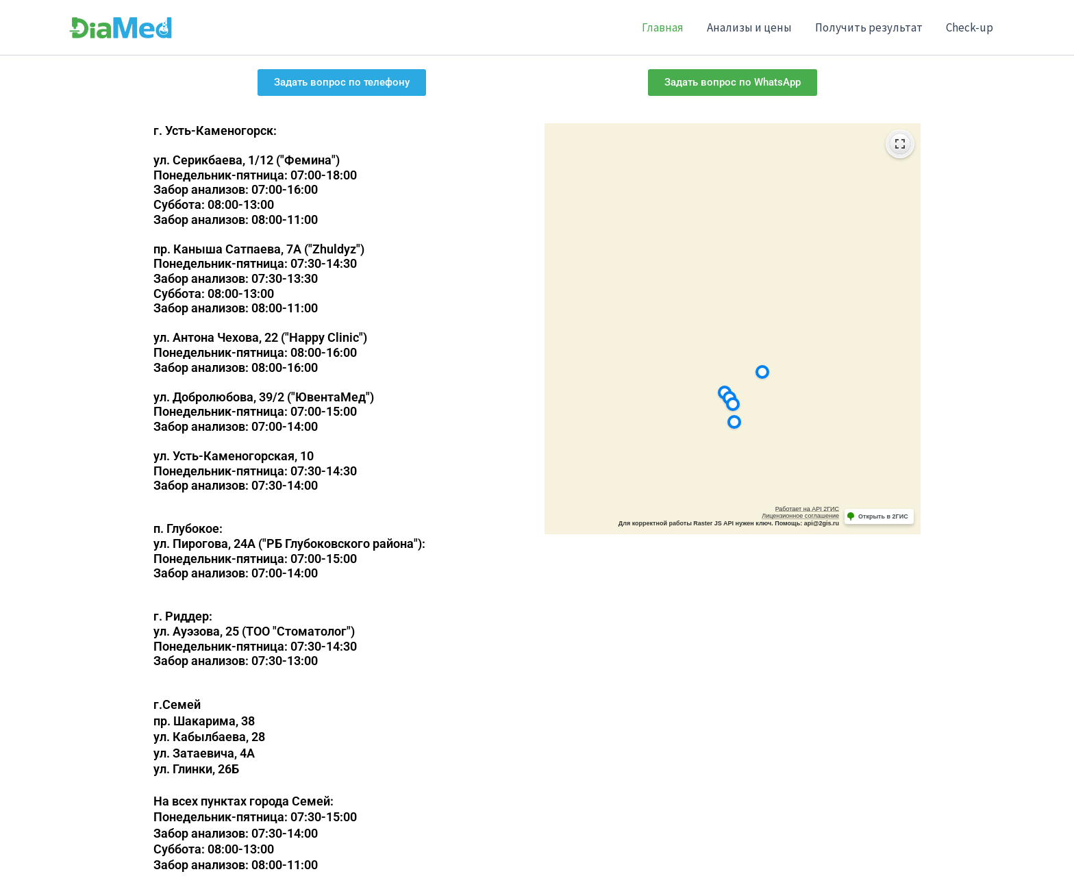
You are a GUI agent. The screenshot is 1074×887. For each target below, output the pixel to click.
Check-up (969, 27)
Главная (663, 27)
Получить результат (869, 27)
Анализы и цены (749, 27)
